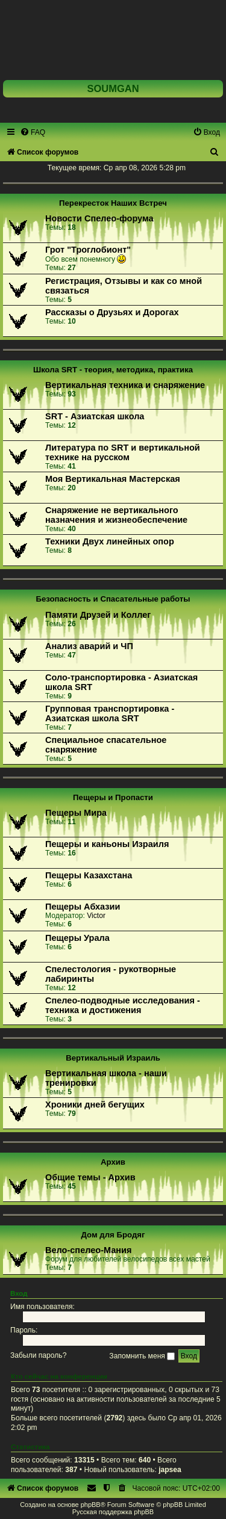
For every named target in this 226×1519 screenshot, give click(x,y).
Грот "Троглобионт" (88, 249)
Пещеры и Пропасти (113, 797)
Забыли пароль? (38, 1356)
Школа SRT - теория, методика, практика (113, 369)
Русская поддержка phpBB (113, 1511)
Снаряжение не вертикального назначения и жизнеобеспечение (116, 515)
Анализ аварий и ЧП (89, 646)
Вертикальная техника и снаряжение (125, 385)
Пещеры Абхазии (82, 906)
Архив (113, 1161)
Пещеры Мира (76, 813)
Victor (96, 915)
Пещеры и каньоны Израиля (107, 844)
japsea (170, 1469)
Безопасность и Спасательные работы (113, 598)
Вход (19, 1293)
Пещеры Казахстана (88, 875)
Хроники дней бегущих (95, 1104)
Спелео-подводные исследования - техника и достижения (122, 1005)
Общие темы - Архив (90, 1177)
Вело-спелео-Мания (88, 1250)
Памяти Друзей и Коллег (98, 615)
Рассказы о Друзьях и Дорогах (112, 312)
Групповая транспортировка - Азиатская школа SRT (109, 713)
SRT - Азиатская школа (94, 416)
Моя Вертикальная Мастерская (112, 479)
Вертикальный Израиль (113, 1057)
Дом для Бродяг (113, 1234)
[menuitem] (32, 132)
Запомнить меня (142, 1356)
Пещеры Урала (77, 938)
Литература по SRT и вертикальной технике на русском (122, 452)
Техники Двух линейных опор (109, 541)
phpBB (91, 1504)
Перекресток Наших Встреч (113, 203)
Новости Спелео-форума (99, 218)
